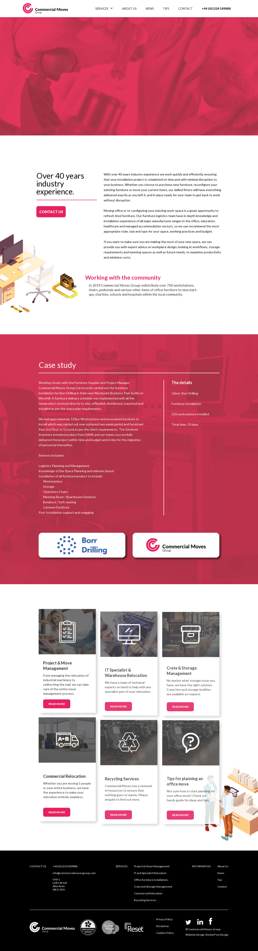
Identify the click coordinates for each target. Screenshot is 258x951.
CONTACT (185, 8)
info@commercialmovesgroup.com (74, 873)
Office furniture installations (151, 879)
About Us (222, 866)
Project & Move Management (151, 866)
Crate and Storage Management (153, 886)
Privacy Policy (164, 919)
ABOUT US (129, 8)
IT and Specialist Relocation (150, 873)
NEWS (150, 8)
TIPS (166, 8)
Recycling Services (145, 900)
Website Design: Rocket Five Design (206, 934)
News (220, 873)
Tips (219, 879)
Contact (222, 886)
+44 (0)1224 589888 (216, 8)
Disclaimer (162, 926)
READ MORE (57, 706)
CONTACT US (51, 209)
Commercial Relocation (148, 893)
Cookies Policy (165, 933)
